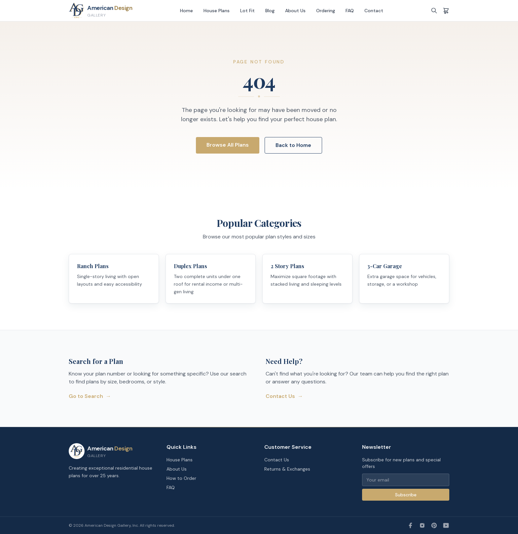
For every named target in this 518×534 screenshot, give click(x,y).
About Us (295, 11)
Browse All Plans (227, 144)
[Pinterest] (434, 525)
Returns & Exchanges (287, 469)
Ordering (325, 11)
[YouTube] (446, 525)
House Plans (217, 11)
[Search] (434, 10)
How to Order (181, 478)
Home (186, 11)
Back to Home (293, 145)
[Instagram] (422, 525)
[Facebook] (410, 525)
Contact (373, 11)
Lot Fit (247, 11)
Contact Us (284, 396)
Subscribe (406, 495)
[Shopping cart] (446, 10)
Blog (270, 11)
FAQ (350, 11)
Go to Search (90, 396)
